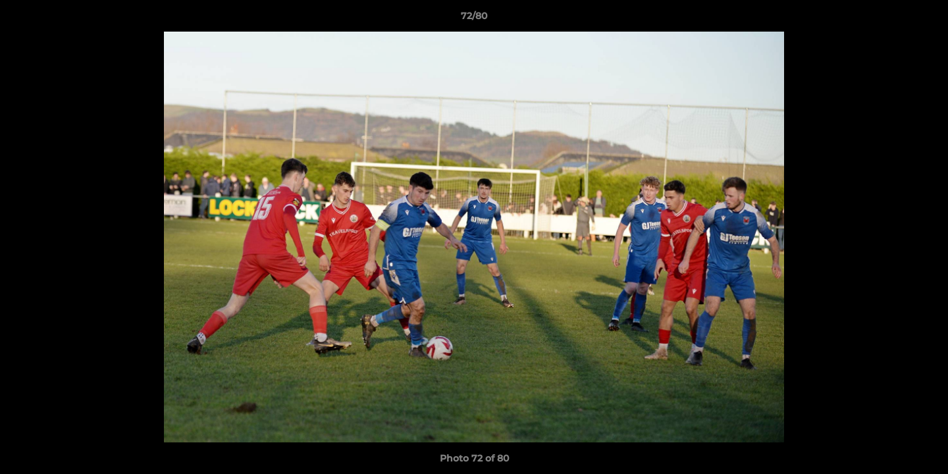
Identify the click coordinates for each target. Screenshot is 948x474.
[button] (924, 19)
